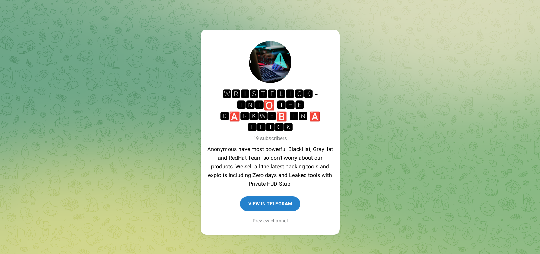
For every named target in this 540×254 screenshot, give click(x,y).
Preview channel (270, 221)
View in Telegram (270, 204)
